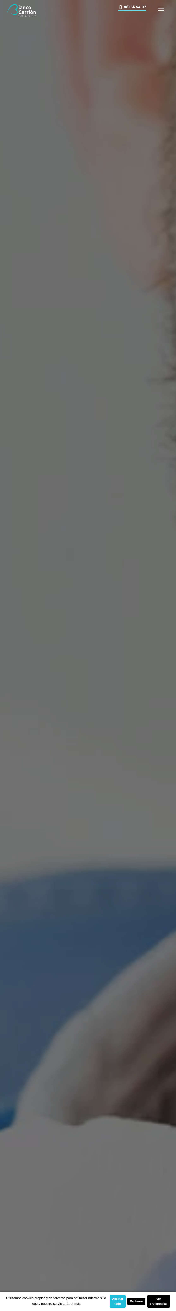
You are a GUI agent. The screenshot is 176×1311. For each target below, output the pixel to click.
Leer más (74, 1303)
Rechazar (136, 1301)
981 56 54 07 (132, 7)
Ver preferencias (159, 1301)
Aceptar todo (117, 1301)
